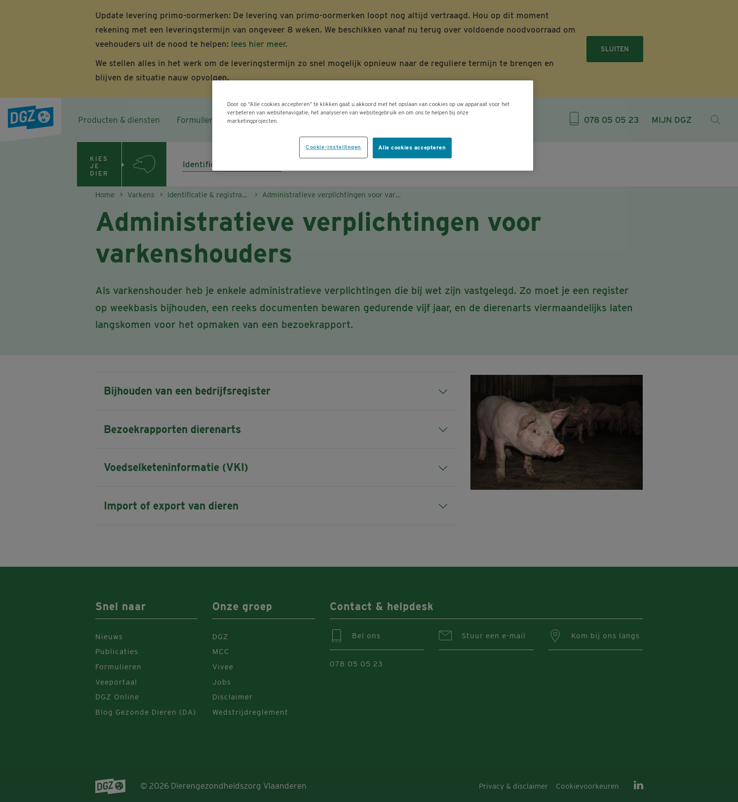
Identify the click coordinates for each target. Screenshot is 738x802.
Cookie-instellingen (333, 147)
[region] (372, 125)
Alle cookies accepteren (412, 147)
